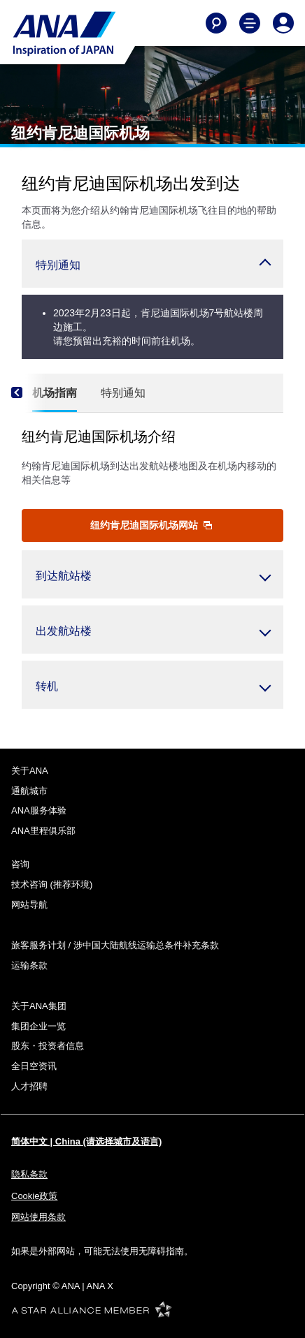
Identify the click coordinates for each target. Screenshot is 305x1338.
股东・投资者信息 (47, 1046)
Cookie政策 (34, 1196)
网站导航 (29, 904)
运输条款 (29, 965)
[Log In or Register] (283, 23)
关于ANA (29, 770)
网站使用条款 (38, 1217)
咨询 (20, 864)
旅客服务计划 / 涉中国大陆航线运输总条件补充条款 (115, 945)
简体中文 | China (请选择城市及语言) (86, 1141)
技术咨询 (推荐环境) (51, 884)
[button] (152, 264)
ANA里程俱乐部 (43, 830)
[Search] (216, 23)
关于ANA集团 (38, 1006)
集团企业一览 (38, 1026)
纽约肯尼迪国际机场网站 (151, 525)
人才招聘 (29, 1086)
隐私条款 (29, 1174)
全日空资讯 (34, 1066)
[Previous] (28, 393)
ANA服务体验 (38, 810)
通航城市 (29, 791)
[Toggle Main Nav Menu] (249, 23)
